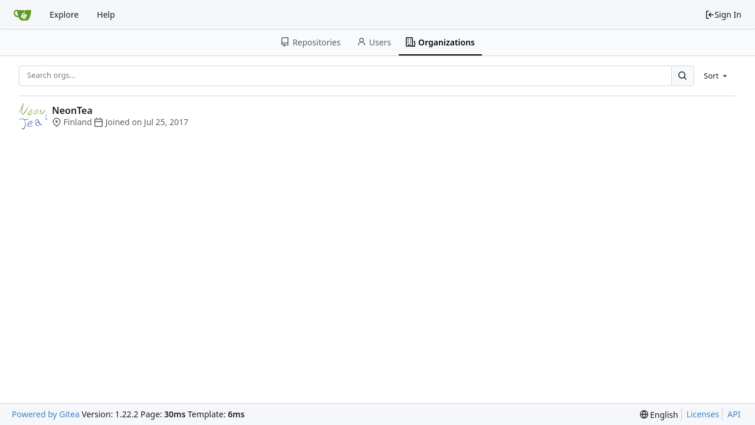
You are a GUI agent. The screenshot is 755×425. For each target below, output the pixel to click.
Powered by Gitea (46, 414)
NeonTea (72, 110)
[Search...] (682, 76)
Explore (64, 14)
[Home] (22, 14)
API (733, 414)
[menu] (716, 75)
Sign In (723, 14)
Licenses (703, 414)
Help (106, 14)
